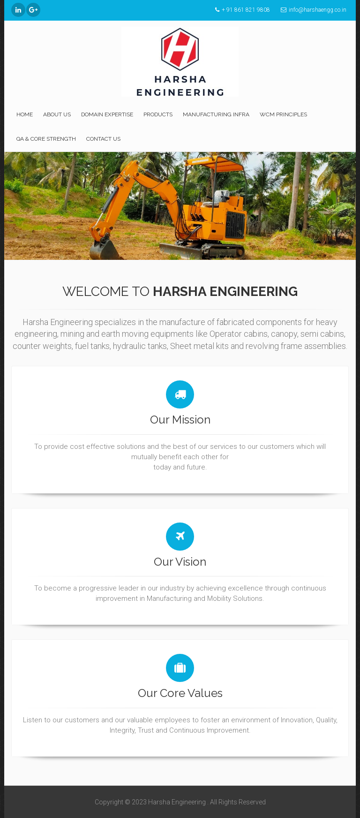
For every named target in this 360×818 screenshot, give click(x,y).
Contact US (103, 139)
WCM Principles (283, 114)
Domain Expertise (107, 114)
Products (157, 114)
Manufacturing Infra (216, 114)
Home (24, 114)
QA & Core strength (46, 139)
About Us (57, 114)
